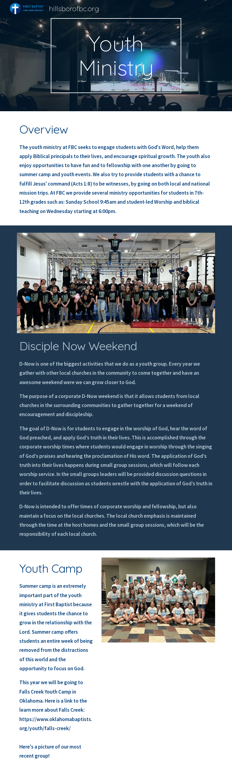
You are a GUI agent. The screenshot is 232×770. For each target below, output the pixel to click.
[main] (116, 55)
